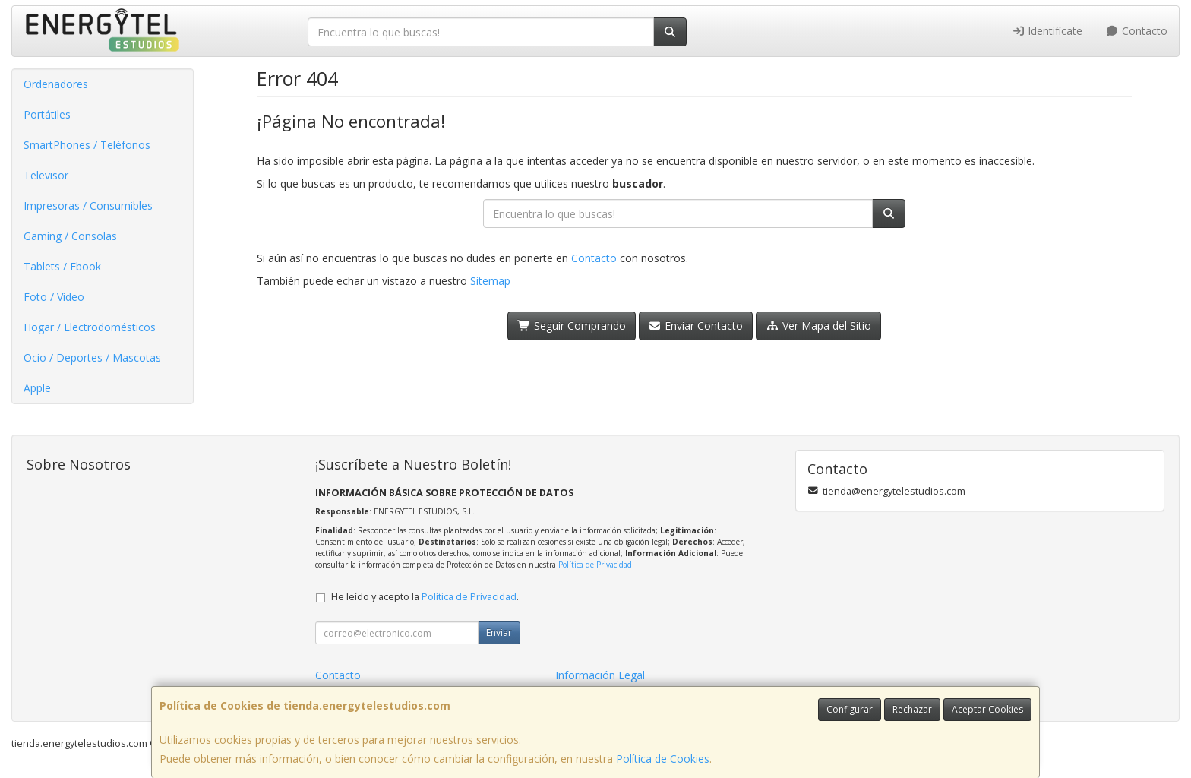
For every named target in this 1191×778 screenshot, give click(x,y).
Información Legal (600, 675)
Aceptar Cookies (987, 709)
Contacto (1136, 31)
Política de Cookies (662, 758)
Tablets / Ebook (62, 266)
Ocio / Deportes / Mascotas (92, 357)
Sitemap (490, 281)
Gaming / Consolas (70, 236)
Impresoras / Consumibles (88, 205)
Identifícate (1047, 31)
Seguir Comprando (571, 325)
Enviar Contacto (696, 325)
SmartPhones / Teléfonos (87, 145)
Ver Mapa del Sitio (818, 325)
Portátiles (47, 114)
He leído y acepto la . (425, 596)
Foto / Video (54, 296)
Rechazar (912, 709)
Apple (37, 388)
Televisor (46, 175)
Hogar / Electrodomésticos (90, 327)
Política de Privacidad (595, 564)
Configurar (849, 709)
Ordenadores (56, 84)
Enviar (499, 632)
